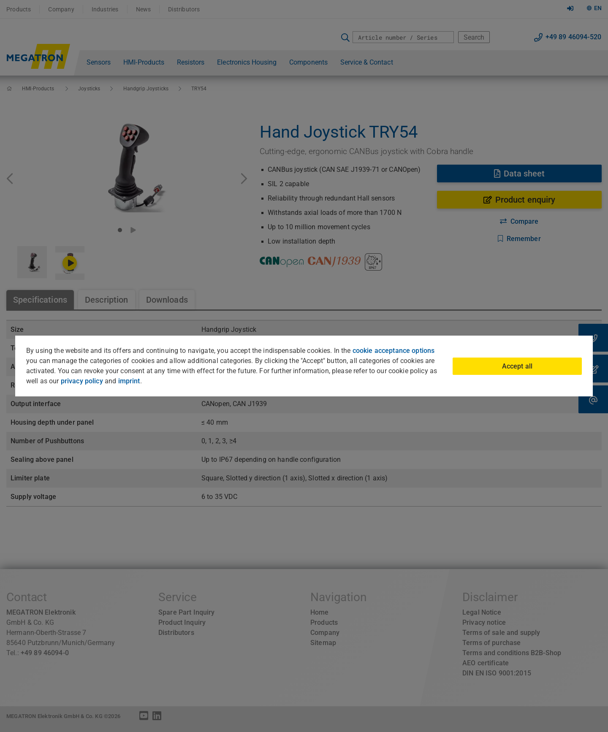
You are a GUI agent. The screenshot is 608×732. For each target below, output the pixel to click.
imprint (129, 381)
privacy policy (82, 381)
